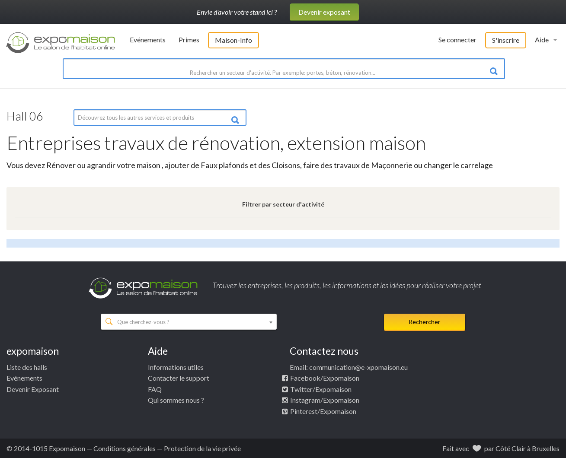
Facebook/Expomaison (324, 378)
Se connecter (457, 39)
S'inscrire (505, 40)
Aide (542, 39)
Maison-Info (233, 40)
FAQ (155, 389)
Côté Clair (511, 448)
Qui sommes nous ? (176, 400)
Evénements (148, 39)
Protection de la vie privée (202, 448)
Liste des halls (26, 367)
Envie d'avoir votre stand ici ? (237, 12)
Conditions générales (124, 448)
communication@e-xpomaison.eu (358, 367)
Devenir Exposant (32, 389)
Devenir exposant (324, 12)
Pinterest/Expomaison (323, 411)
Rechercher (424, 321)
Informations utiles (176, 367)
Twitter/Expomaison (321, 389)
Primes (189, 39)
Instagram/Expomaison (324, 400)
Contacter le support (178, 378)
